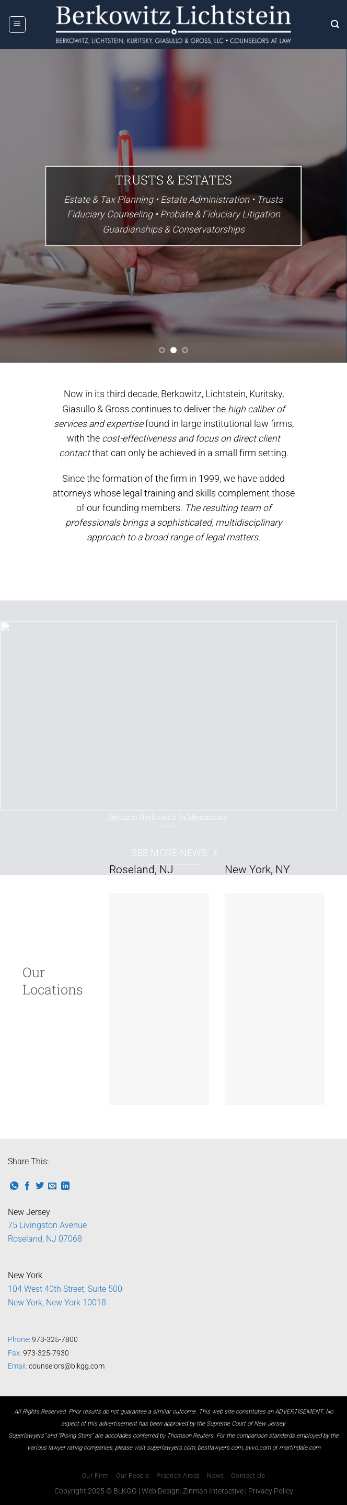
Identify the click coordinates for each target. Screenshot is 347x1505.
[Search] (335, 24)
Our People (132, 1475)
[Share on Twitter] (40, 1186)
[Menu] (17, 24)
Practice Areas (178, 1475)
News (215, 1475)
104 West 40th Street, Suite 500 (65, 1289)
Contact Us (248, 1475)
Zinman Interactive (213, 1491)
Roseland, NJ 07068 (45, 1239)
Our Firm (95, 1475)
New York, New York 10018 (57, 1302)
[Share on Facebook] (27, 1186)
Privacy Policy (270, 1491)
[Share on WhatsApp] (14, 1186)
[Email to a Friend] (52, 1186)
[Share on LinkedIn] (65, 1186)
